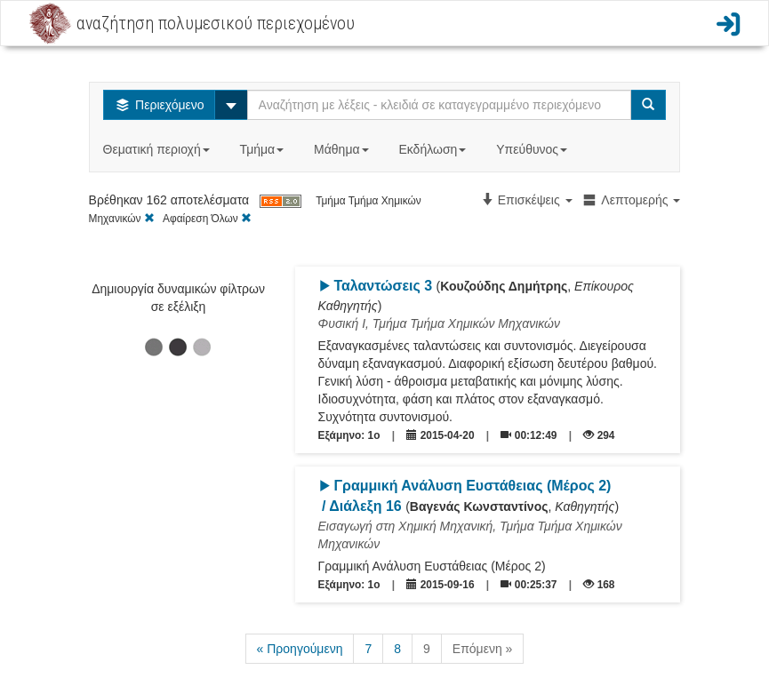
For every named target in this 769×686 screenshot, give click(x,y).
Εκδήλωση (433, 149)
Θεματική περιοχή (158, 149)
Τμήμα (263, 149)
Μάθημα (343, 149)
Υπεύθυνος (533, 149)
